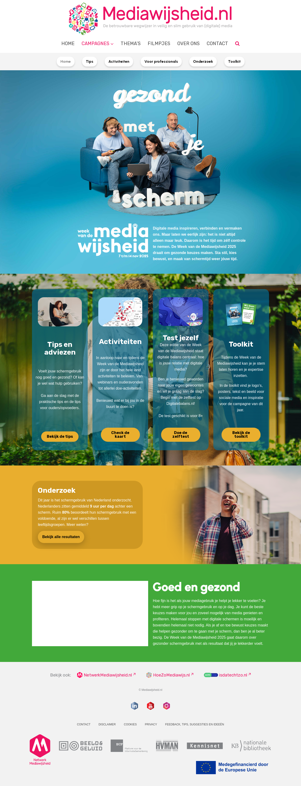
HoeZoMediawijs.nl (171, 675)
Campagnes (95, 43)
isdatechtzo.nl (233, 675)
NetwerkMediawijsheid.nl (108, 675)
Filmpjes (159, 43)
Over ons (188, 43)
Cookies (130, 724)
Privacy (151, 724)
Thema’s (131, 43)
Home (68, 43)
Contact (217, 43)
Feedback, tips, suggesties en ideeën (194, 724)
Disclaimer (107, 724)
